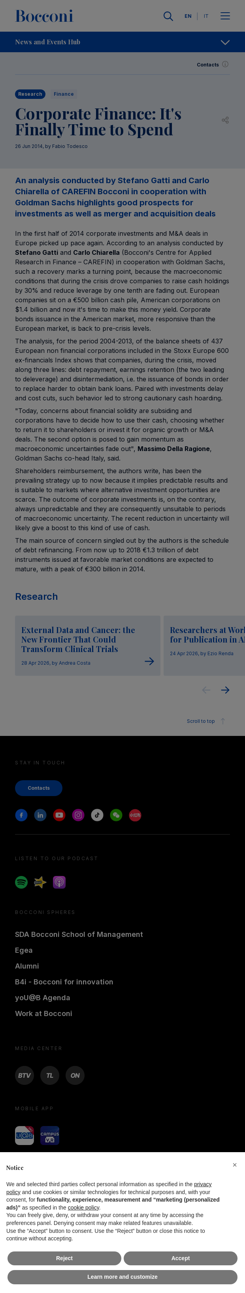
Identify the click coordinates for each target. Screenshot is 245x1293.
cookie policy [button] (83, 1207)
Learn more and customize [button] (122, 1277)
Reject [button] (64, 1258)
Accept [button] (181, 1258)
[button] (234, 1164)
